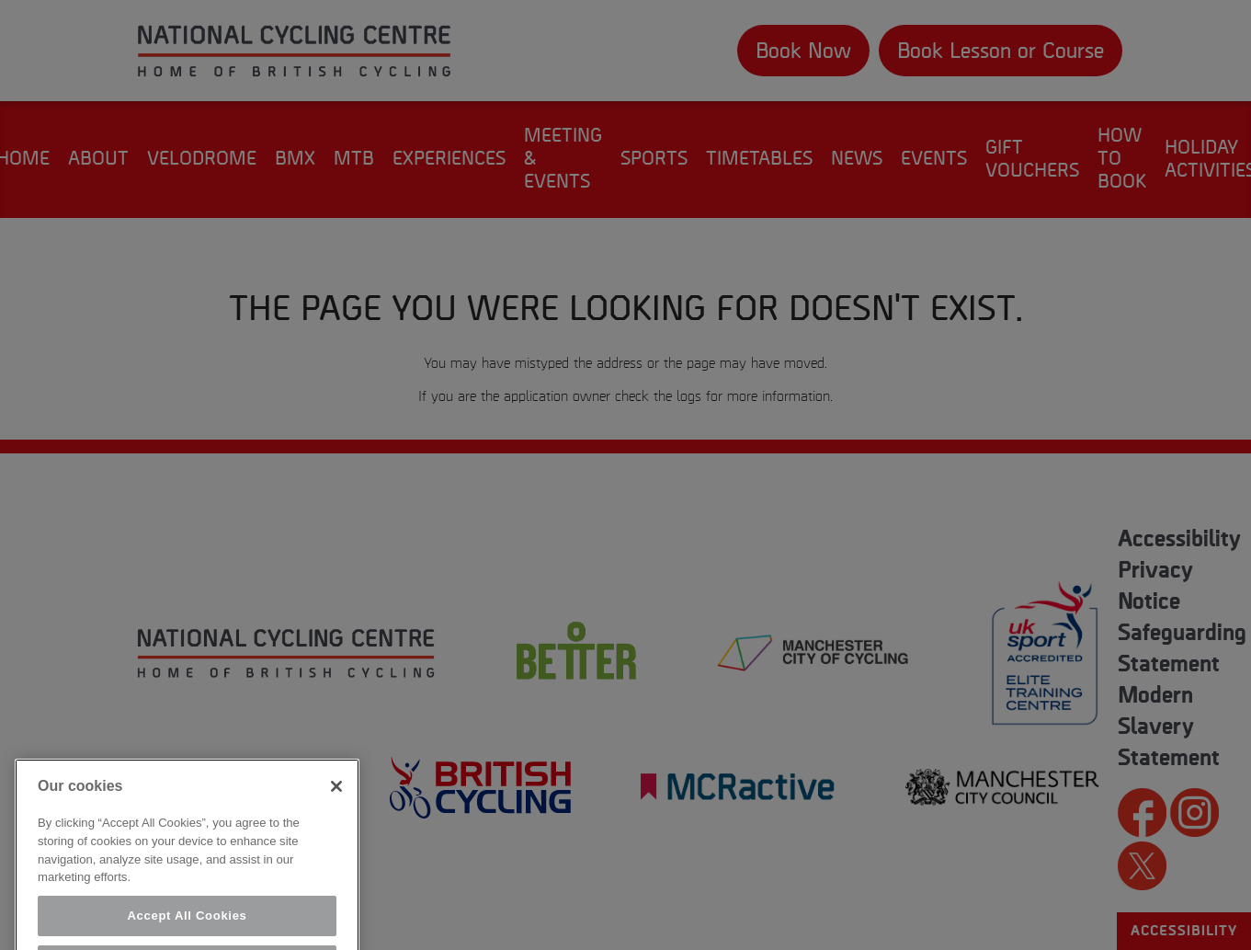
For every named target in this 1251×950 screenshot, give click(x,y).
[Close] (336, 801)
